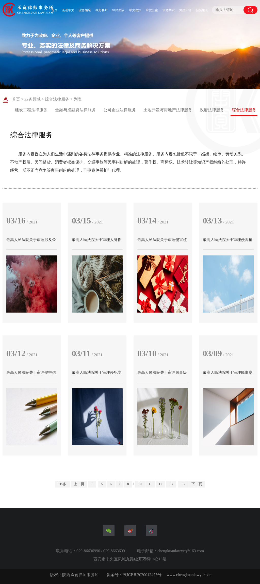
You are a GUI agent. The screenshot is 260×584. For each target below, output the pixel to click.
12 (160, 484)
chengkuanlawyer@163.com (180, 551)
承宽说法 (135, 10)
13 (171, 484)
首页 (54, 10)
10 (140, 484)
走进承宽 (68, 10)
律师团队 (118, 10)
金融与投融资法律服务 (75, 110)
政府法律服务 (212, 110)
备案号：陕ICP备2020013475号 (133, 575)
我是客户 (101, 10)
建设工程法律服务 (31, 110)
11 (150, 484)
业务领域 (85, 10)
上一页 (79, 484)
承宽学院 (168, 10)
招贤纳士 (202, 10)
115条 (62, 484)
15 (183, 484)
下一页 (196, 484)
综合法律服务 (57, 99)
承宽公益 (152, 10)
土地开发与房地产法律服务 (167, 110)
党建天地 (185, 10)
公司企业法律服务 (119, 110)
